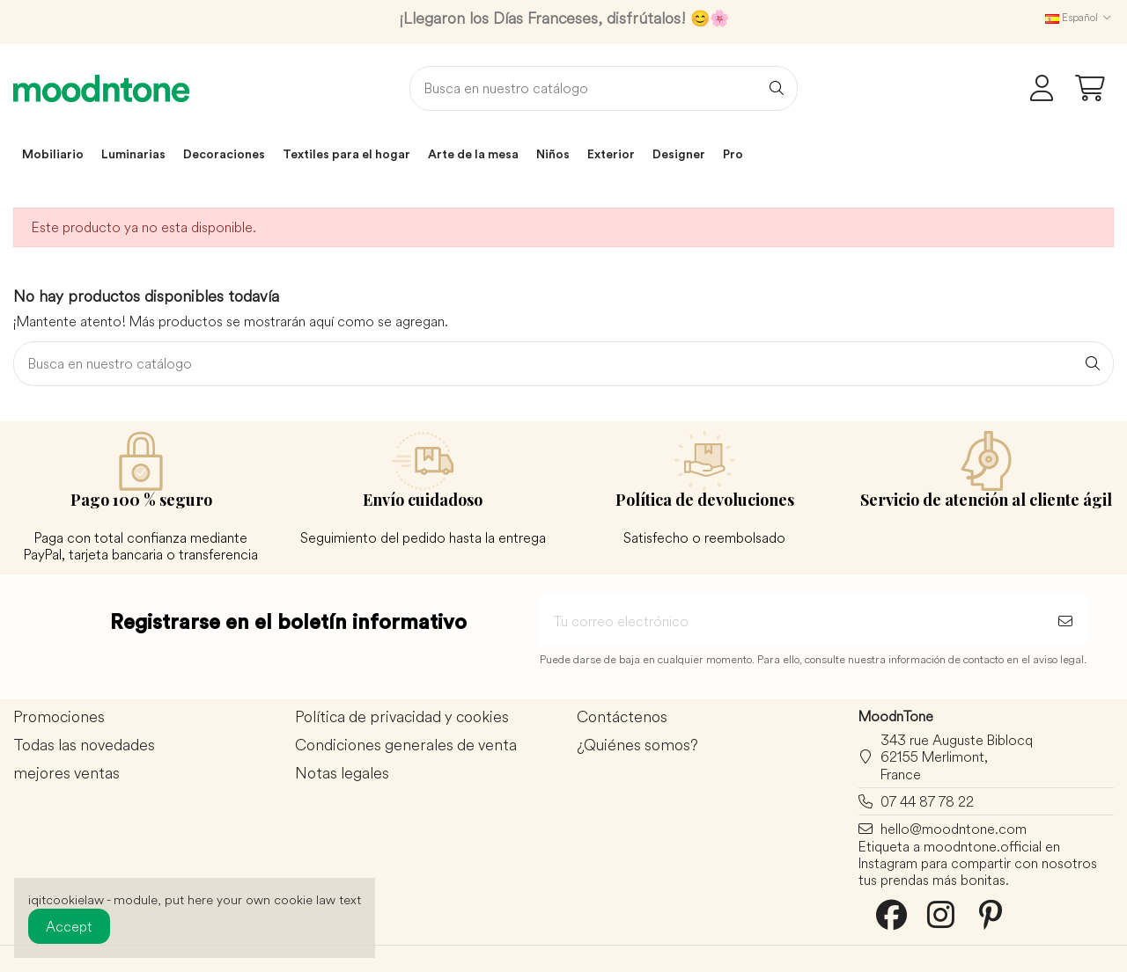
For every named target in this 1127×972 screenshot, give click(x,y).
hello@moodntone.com (953, 828)
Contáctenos (622, 717)
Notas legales (342, 773)
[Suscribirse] (1065, 621)
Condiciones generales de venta (406, 745)
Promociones (59, 717)
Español (1079, 17)
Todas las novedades (84, 745)
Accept (69, 926)
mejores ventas (66, 773)
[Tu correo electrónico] (792, 621)
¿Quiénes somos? (637, 745)
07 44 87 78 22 (927, 801)
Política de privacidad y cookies (402, 717)
